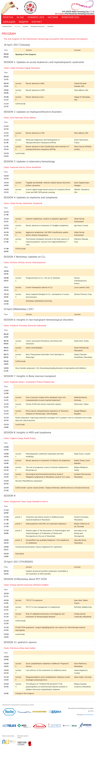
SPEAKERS (50, 26)
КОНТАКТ (37, 21)
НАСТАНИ (53, 17)
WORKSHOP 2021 (70, 17)
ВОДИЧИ (23, 21)
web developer (89, 714)
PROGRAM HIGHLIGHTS (38, 26)
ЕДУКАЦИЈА (9, 21)
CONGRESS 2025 (36, 17)
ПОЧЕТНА (8, 17)
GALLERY (25, 26)
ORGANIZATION (7, 26)
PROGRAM (17, 26)
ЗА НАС (20, 17)
